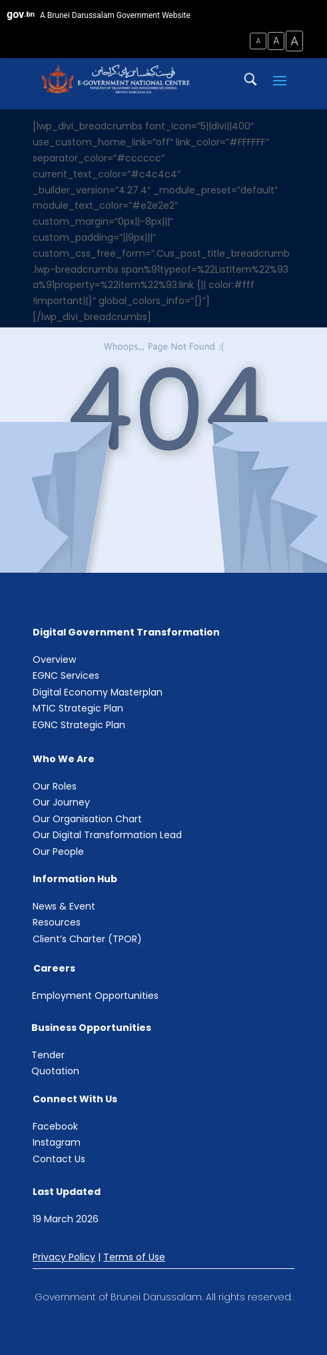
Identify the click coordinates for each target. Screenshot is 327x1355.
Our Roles (55, 786)
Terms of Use (134, 1257)
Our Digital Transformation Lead (107, 835)
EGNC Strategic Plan (79, 725)
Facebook (55, 1126)
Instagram (57, 1142)
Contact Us (59, 1159)
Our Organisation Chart (87, 819)
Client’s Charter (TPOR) (87, 939)
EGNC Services (66, 675)
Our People (58, 851)
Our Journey (61, 802)
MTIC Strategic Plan (78, 708)
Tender (48, 1055)
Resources (57, 922)
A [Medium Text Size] (276, 40)
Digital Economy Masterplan (98, 692)
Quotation (55, 1071)
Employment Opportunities (95, 995)
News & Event (64, 906)
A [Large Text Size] (294, 41)
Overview (54, 659)
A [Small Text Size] (258, 41)
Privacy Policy (64, 1257)
